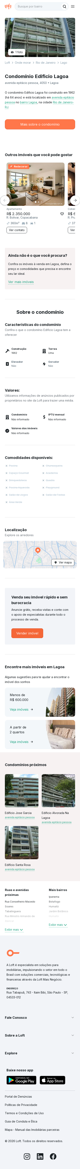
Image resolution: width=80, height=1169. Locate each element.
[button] (40, 554)
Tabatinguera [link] (13, 911)
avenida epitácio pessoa (20, 817)
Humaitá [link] (54, 906)
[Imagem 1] (35, 202)
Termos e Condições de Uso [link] (24, 1113)
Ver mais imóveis (21, 282)
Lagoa (64, 62)
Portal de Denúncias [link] (18, 1096)
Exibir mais (14, 929)
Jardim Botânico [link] (58, 911)
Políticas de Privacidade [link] (21, 1105)
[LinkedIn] (40, 1157)
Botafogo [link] (54, 901)
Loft (7, 62)
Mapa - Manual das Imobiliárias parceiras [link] (32, 1129)
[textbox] (42, 6)
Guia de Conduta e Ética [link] (21, 1121)
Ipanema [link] (54, 896)
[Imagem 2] (38, 202)
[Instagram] (27, 1157)
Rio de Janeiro (46, 62)
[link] (27, 633)
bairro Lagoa (28, 102)
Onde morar (23, 62)
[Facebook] (53, 1157)
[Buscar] (64, 6)
